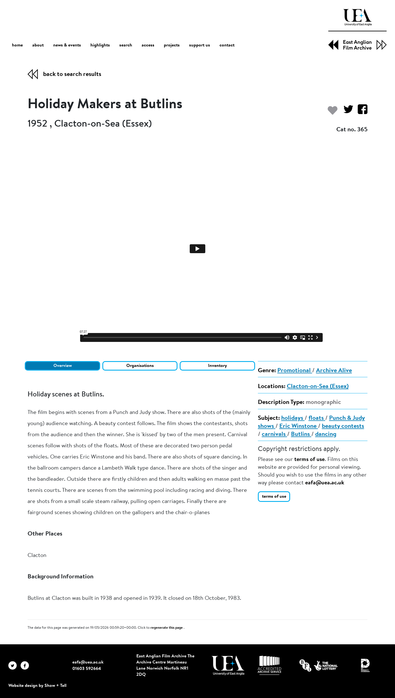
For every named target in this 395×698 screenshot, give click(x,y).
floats (316, 418)
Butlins (301, 434)
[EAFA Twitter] (14, 665)
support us (200, 45)
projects (171, 45)
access (148, 45)
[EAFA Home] (357, 29)
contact (227, 45)
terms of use (309, 459)
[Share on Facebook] (360, 112)
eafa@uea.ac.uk (324, 483)
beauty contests (343, 426)
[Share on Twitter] (346, 112)
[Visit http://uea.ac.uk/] (228, 665)
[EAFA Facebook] (26, 665)
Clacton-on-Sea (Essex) (318, 387)
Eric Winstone (298, 426)
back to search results (72, 74)
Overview (62, 366)
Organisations (140, 366)
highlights (100, 45)
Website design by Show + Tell (37, 686)
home (17, 45)
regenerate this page (167, 628)
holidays (293, 418)
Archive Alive (334, 371)
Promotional (294, 371)
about (38, 45)
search (126, 45)
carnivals (274, 434)
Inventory (217, 366)
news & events (67, 45)
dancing (325, 434)
